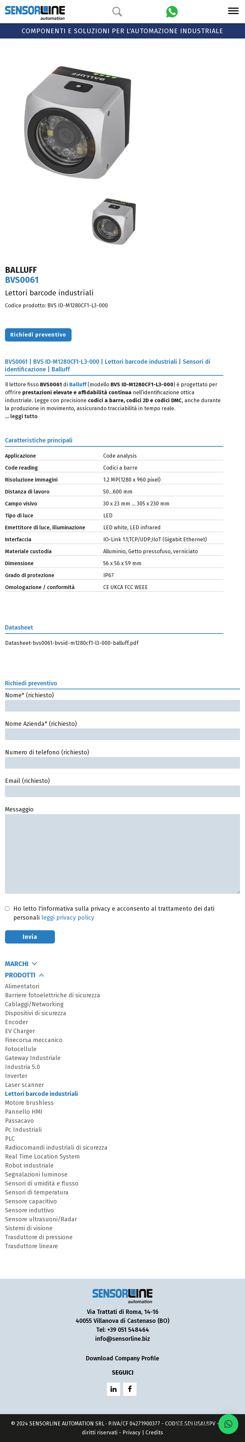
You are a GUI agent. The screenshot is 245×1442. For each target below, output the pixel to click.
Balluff (77, 384)
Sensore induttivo (29, 1210)
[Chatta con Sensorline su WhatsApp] (172, 11)
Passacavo (19, 1120)
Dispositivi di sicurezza (35, 1013)
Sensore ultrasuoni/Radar (41, 1219)
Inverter (16, 1076)
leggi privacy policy (67, 917)
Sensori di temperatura (37, 1192)
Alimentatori (22, 986)
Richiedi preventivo (38, 335)
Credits (154, 1432)
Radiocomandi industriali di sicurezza (56, 1147)
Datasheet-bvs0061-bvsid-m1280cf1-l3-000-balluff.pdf (71, 643)
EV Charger (20, 1031)
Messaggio (122, 850)
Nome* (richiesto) (122, 700)
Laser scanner (24, 1085)
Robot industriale (29, 1165)
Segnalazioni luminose (36, 1174)
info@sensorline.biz (122, 1338)
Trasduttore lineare (31, 1246)
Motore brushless (29, 1102)
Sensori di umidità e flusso (42, 1183)
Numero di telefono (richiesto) (122, 757)
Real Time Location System (42, 1156)
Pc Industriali (23, 1129)
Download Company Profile (122, 1358)
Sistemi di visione (29, 1228)
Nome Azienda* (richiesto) (122, 729)
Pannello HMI (23, 1111)
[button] (228, 1424)
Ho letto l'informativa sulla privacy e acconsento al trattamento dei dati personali (113, 913)
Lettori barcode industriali (41, 1094)
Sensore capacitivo (31, 1201)
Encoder (16, 1022)
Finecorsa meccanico (34, 1040)
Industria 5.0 (22, 1067)
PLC (10, 1138)
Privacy (131, 1432)
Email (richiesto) (122, 786)
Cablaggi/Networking (34, 1004)
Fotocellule (21, 1049)
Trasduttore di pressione (39, 1237)
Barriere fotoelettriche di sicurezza (52, 995)
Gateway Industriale (33, 1058)
